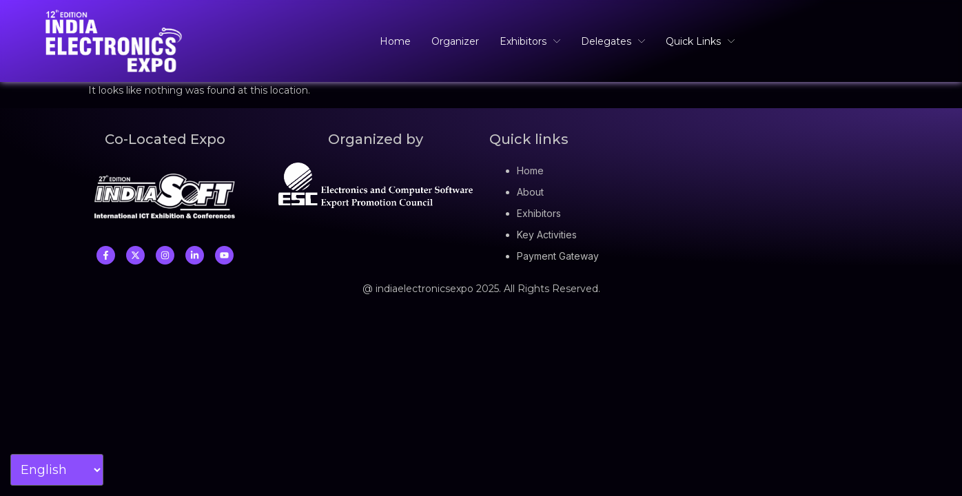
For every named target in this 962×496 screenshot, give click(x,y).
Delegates (613, 41)
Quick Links (700, 41)
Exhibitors (530, 41)
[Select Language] (56, 470)
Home (395, 41)
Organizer (455, 41)
